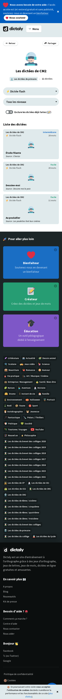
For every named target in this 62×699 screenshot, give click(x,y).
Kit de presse (10, 601)
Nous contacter (11, 628)
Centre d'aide (10, 623)
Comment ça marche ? (15, 618)
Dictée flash (13, 135)
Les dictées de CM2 (15, 132)
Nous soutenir (15, 18)
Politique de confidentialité (18, 674)
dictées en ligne (46, 565)
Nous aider (8, 633)
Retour (10, 43)
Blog (5, 591)
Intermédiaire (49, 132)
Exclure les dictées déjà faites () (32, 112)
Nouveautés (9, 596)
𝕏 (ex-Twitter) (11, 655)
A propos (8, 586)
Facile (53, 164)
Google (7, 660)
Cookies (10, 680)
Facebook (8, 650)
